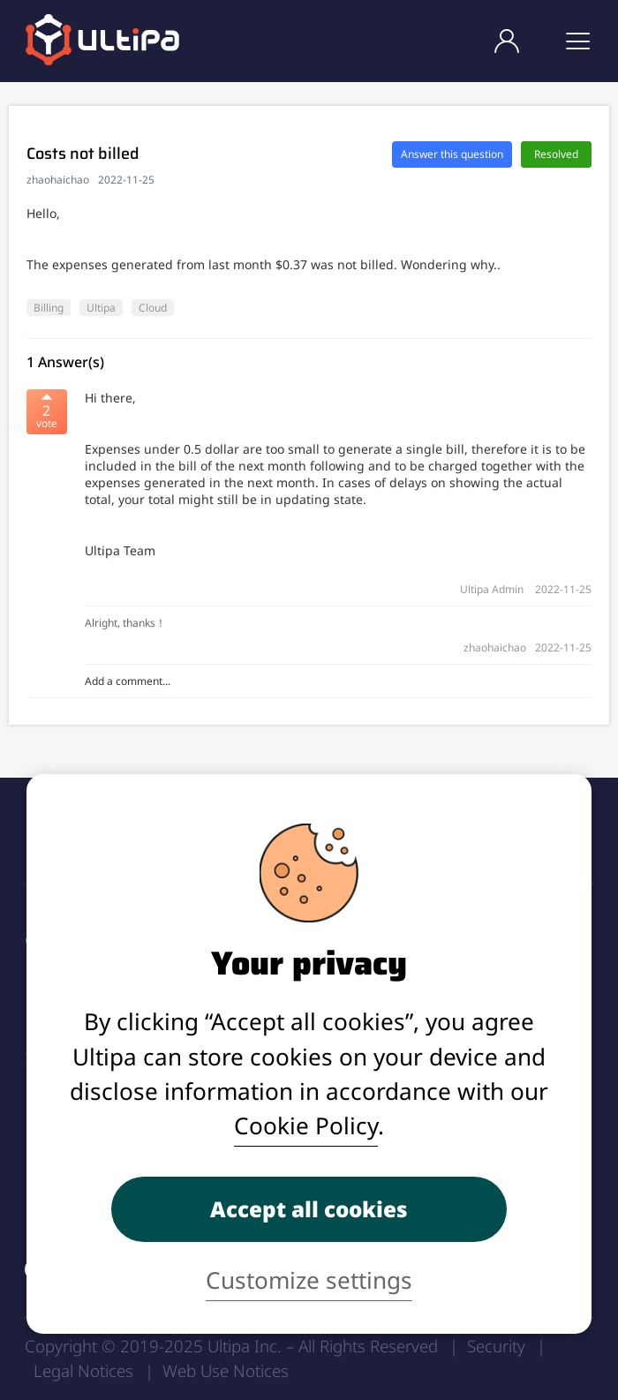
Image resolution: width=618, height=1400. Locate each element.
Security (496, 1346)
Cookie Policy (306, 1125)
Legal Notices (83, 1370)
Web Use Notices (225, 1370)
